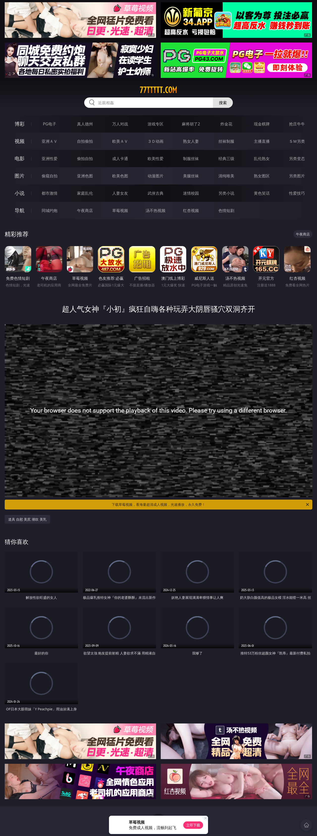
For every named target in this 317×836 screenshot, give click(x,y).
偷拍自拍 (85, 158)
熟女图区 (262, 176)
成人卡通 (120, 158)
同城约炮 (49, 210)
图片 (20, 175)
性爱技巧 (297, 193)
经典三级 (226, 158)
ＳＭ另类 (297, 141)
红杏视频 (191, 210)
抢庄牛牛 (297, 124)
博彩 (20, 123)
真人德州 (85, 124)
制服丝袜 (191, 158)
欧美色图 (120, 176)
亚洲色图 (85, 176)
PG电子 (49, 124)
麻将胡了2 (191, 124)
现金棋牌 (262, 124)
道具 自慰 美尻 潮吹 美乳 (27, 519)
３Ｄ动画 (155, 141)
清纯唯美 (226, 176)
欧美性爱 (155, 158)
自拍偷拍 (85, 141)
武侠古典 (155, 193)
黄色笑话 (262, 193)
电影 (20, 158)
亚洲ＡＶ (49, 141)
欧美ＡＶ (120, 141)
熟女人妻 (191, 141)
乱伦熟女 (262, 158)
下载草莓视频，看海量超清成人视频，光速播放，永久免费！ (211, 505)
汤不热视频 (155, 210)
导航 (20, 210)
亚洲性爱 (49, 158)
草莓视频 (120, 210)
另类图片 (297, 176)
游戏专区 (155, 124)
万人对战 (120, 124)
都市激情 (49, 193)
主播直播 (262, 141)
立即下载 (193, 825)
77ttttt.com (158, 90)
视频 (20, 141)
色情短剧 (226, 210)
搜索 (223, 102)
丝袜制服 (226, 141)
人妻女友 (120, 193)
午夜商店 (85, 210)
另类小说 (226, 193)
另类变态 (297, 158)
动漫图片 (155, 176)
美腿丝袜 (191, 176)
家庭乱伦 (85, 193)
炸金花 (226, 124)
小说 (20, 193)
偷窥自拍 (49, 176)
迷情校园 (191, 193)
